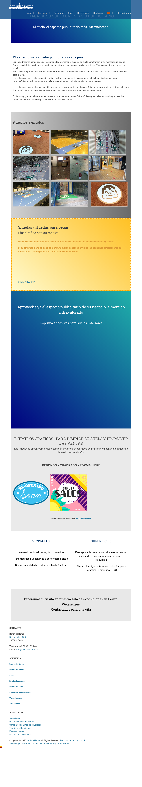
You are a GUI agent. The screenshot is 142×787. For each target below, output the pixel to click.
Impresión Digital (16, 664)
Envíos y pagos (16, 731)
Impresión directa (17, 669)
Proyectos (59, 13)
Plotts (11, 675)
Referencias (83, 13)
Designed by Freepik (83, 518)
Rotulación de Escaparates (20, 692)
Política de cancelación (20, 734)
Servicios (42, 13)
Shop (70, 13)
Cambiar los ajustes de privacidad (25, 725)
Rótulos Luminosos (17, 681)
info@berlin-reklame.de (27, 649)
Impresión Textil (16, 687)
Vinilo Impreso (15, 698)
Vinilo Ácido (14, 703)
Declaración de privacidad (21, 721)
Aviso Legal (14, 718)
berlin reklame (33, 740)
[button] (71, 747)
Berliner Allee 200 (17, 637)
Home (29, 13)
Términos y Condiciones (20, 728)
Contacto (98, 13)
